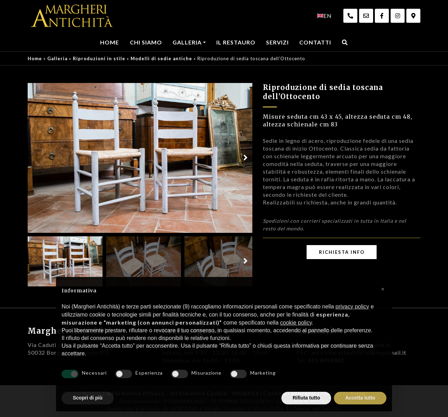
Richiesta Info (342, 252)
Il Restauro (235, 42)
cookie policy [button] (296, 323)
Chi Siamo (146, 42)
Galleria (187, 42)
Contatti (315, 42)
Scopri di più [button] (88, 398)
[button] (382, 288)
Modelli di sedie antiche (161, 58)
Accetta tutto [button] (360, 398)
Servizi (277, 42)
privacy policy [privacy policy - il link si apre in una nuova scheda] (352, 307)
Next (245, 157)
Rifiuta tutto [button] (306, 398)
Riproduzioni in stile (99, 58)
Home (109, 42)
